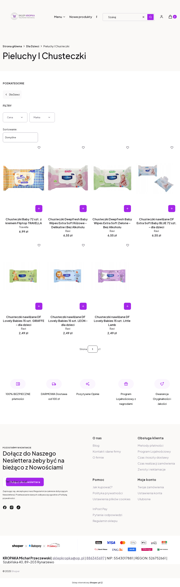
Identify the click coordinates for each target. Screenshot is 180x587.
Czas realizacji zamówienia (156, 463)
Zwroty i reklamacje (152, 469)
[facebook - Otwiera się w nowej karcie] (5, 507)
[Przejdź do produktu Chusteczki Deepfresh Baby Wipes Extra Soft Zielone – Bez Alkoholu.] (112, 178)
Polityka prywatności (108, 493)
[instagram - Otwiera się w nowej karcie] (11, 507)
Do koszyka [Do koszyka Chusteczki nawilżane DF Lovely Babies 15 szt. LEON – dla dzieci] (83, 306)
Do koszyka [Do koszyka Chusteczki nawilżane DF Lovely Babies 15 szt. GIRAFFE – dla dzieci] (38, 306)
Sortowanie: (10, 129)
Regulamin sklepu (105, 521)
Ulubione (144, 499)
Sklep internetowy (86, 582)
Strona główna (12, 46)
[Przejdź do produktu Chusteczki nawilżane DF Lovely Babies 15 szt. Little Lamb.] (112, 276)
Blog (96, 445)
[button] (150, 17)
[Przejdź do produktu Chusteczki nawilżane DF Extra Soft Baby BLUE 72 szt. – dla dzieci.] (156, 178)
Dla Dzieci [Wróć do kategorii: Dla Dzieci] (12, 94)
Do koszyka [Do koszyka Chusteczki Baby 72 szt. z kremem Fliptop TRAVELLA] (38, 208)
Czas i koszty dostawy (153, 457)
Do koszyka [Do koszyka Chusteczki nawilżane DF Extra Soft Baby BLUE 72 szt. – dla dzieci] (171, 208)
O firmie (98, 457)
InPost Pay (100, 509)
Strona (83, 349)
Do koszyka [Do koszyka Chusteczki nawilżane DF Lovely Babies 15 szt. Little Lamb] (127, 306)
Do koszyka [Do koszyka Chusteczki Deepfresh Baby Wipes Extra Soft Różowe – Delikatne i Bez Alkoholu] (83, 208)
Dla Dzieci (32, 46)
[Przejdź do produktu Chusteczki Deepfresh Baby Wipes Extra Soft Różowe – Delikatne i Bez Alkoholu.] (68, 178)
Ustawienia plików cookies (111, 499)
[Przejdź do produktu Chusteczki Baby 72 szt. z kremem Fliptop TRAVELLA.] (23, 178)
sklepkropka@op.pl (68, 558)
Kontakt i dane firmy (107, 451)
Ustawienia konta (150, 493)
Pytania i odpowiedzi (107, 515)
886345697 (95, 558)
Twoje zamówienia (151, 487)
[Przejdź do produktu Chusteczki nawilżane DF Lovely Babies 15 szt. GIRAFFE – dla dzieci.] (23, 276)
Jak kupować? (102, 487)
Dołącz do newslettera (25, 482)
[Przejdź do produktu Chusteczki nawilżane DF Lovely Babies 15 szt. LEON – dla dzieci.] (68, 276)
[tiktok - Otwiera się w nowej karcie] (18, 507)
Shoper (15, 571)
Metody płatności (150, 445)
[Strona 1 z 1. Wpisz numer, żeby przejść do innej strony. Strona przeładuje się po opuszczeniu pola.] (93, 349)
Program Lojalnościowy (154, 451)
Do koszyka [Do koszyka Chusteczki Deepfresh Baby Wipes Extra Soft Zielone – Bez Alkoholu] (127, 208)
